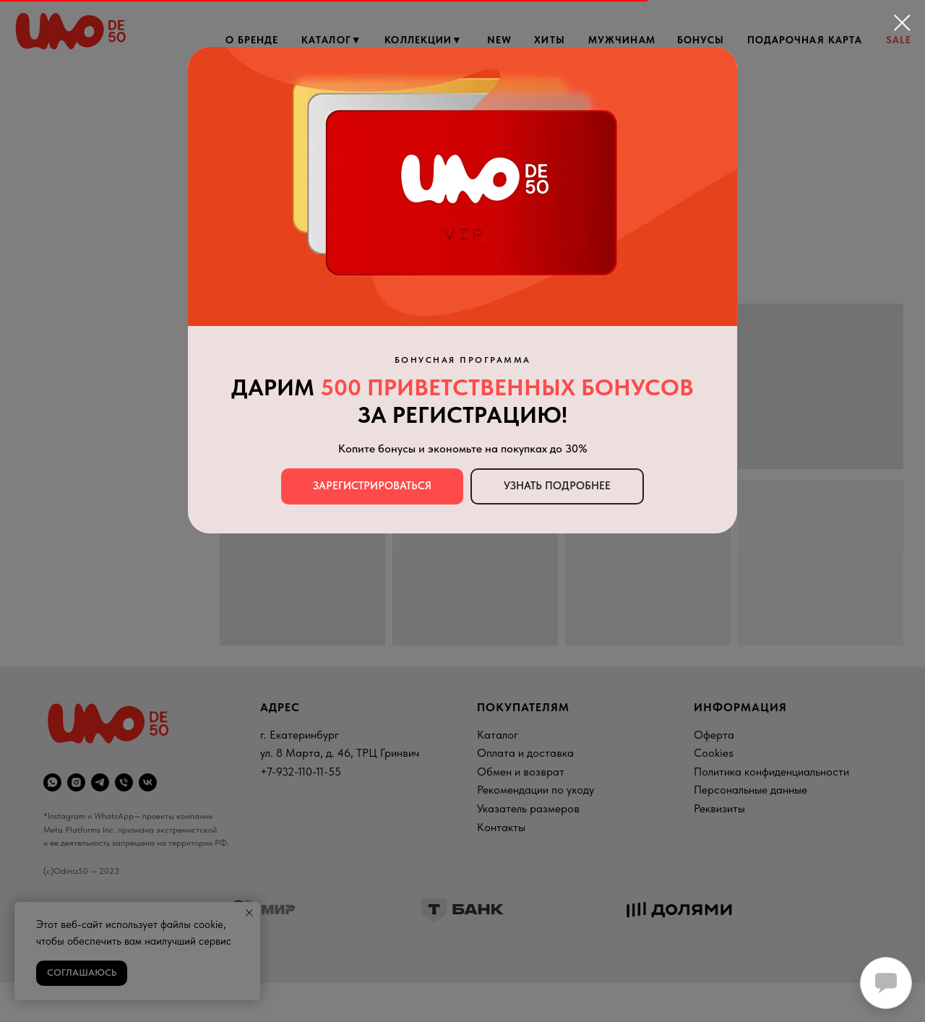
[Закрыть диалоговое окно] (902, 22)
